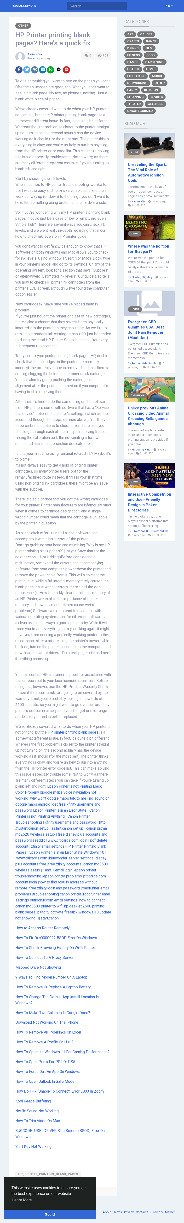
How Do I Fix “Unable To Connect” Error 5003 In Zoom (59, 1091)
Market (170, 1212)
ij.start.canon (48, 918)
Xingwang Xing (141, 449)
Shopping (135, 97)
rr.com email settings (60, 900)
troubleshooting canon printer (57, 894)
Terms (118, 1212)
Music (157, 76)
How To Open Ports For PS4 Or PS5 (45, 1062)
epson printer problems (62, 876)
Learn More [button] (22, 1200)
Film (149, 48)
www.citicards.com (31, 858)
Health (133, 69)
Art (130, 34)
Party (132, 90)
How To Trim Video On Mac (37, 1121)
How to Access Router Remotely (42, 928)
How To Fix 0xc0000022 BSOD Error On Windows (56, 938)
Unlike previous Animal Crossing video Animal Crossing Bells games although (148, 416)
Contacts (142, 1212)
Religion (151, 90)
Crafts (133, 41)
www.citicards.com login (67, 840)
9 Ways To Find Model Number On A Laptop (51, 977)
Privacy (129, 1212)
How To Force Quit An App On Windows (47, 1072)
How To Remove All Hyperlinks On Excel (48, 1032)
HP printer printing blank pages (73, 732)
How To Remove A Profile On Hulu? (44, 1042)
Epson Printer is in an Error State (59, 810)
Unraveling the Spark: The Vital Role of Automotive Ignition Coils (147, 172)
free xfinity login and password (54, 888)
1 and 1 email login (57, 870)
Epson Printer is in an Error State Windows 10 (66, 852)
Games (132, 62)
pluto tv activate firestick (57, 912)
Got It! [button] (50, 1214)
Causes (146, 34)
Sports (157, 97)
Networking (137, 83)
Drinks (132, 48)
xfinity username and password (70, 822)
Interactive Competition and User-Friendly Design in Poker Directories (149, 502)
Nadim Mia (138, 201)
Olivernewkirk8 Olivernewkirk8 (150, 531)
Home (150, 69)
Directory (157, 1212)
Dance (151, 41)
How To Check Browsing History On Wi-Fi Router (55, 948)
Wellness (155, 104)
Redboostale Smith (144, 363)
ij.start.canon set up (67, 828)
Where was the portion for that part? (148, 249)
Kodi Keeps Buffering (33, 1101)
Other (23, 25)
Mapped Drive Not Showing (38, 967)
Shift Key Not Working (33, 1146)
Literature (136, 76)
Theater (134, 104)
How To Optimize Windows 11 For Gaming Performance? (62, 1052)
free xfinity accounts (64, 864)
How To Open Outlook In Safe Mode (45, 1081)
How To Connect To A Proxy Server (44, 957)
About (107, 1212)
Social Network (24, 5)
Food (151, 55)
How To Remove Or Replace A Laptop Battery (53, 987)
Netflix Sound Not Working (37, 1111)
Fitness (133, 55)
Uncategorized (140, 111)
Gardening (154, 62)
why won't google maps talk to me (58, 798)
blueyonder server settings (71, 858)
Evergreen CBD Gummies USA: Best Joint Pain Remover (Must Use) (146, 330)
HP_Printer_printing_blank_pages (48, 1174)
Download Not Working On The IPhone (46, 1022)
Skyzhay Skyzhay (142, 277)
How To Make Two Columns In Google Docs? (53, 1013)
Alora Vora (34, 54)
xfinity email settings (48, 846)
